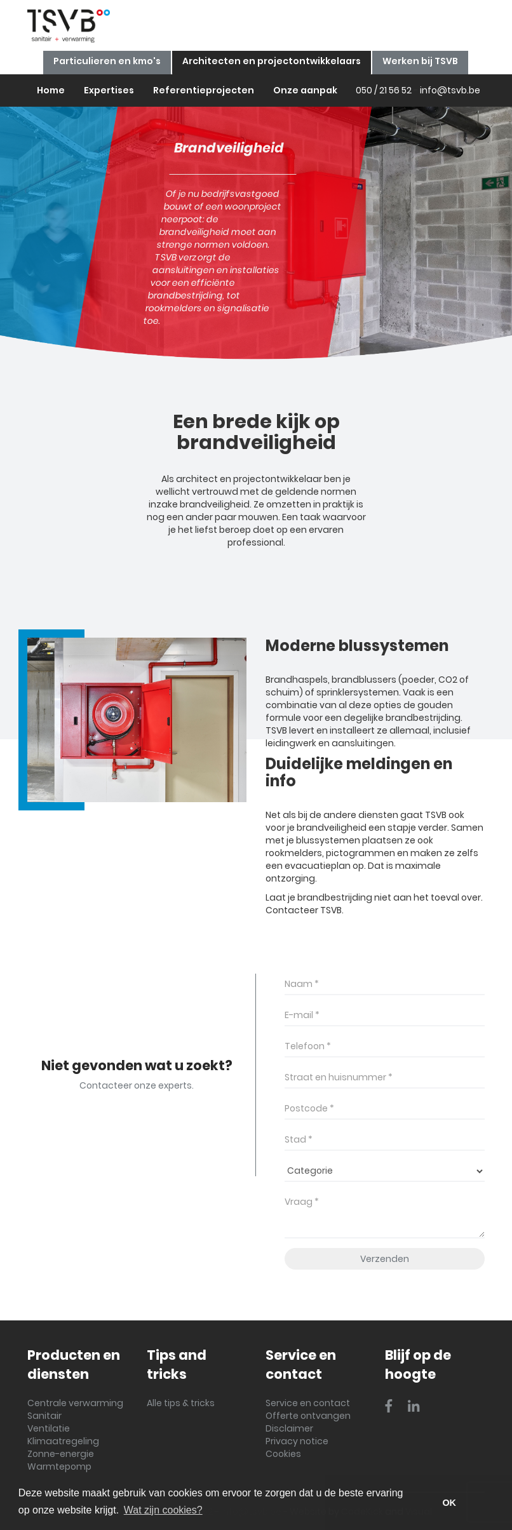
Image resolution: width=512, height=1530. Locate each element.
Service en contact (308, 1403)
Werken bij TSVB (420, 61)
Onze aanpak (305, 90)
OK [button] (449, 1503)
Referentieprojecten (203, 90)
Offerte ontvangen (308, 1415)
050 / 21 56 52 (384, 90)
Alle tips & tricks (181, 1403)
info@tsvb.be (450, 90)
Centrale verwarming (75, 1403)
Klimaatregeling (63, 1441)
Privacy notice (297, 1441)
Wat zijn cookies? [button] (163, 1510)
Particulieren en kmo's (107, 61)
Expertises (109, 90)
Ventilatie (48, 1428)
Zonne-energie (60, 1453)
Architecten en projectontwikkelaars (271, 61)
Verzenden (384, 1258)
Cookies (283, 1453)
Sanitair (44, 1415)
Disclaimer (289, 1428)
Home (51, 90)
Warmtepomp (59, 1466)
